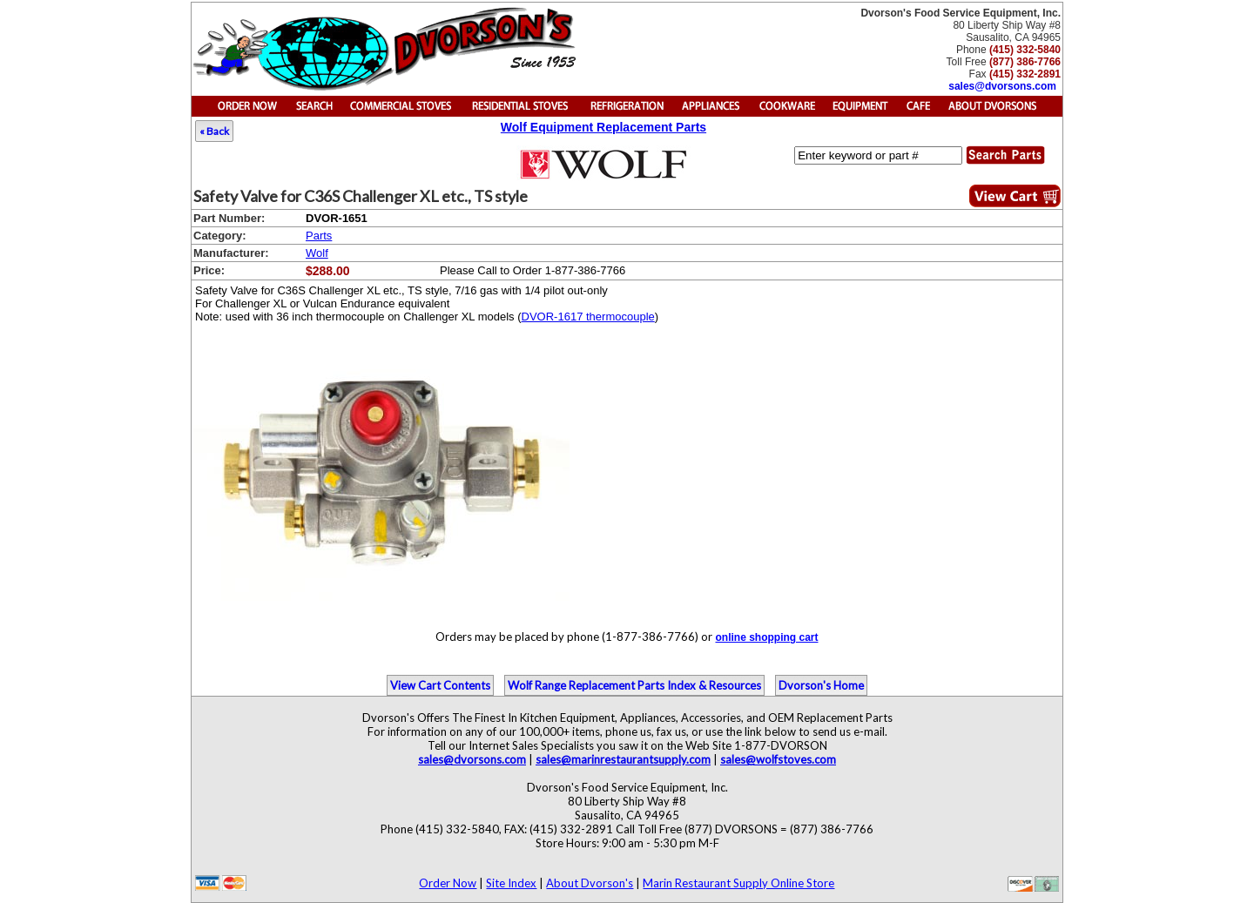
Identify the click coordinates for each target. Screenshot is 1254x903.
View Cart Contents (440, 685)
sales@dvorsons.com (1002, 86)
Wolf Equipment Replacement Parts (603, 127)
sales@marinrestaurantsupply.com (623, 759)
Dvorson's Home (821, 685)
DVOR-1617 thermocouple (588, 316)
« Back (214, 131)
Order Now (447, 883)
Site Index (511, 883)
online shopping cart (766, 637)
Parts (319, 235)
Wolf (317, 252)
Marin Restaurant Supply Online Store (738, 883)
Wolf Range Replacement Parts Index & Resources (634, 685)
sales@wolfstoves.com (778, 759)
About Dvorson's (589, 883)
